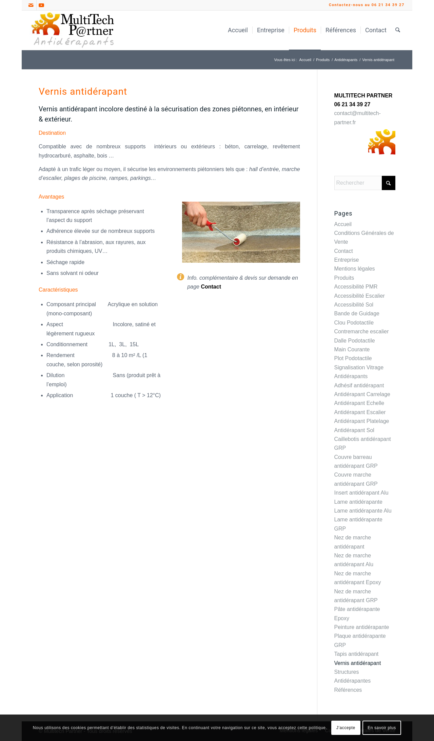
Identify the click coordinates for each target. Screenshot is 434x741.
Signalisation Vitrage (359, 367)
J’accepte (345, 727)
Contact (211, 287)
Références (348, 690)
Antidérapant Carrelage (362, 394)
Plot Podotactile (353, 358)
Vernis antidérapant (357, 663)
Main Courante (352, 349)
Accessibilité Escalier (359, 296)
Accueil (343, 224)
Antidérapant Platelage (361, 421)
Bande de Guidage (356, 313)
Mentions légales (354, 269)
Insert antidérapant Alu (361, 493)
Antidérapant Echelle (359, 403)
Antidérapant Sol (354, 430)
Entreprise (346, 260)
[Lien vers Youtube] (42, 5)
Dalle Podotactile (354, 341)
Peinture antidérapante (361, 627)
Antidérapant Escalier (360, 412)
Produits (344, 278)
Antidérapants (351, 376)
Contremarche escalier (361, 331)
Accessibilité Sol (354, 305)
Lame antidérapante (358, 502)
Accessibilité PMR (356, 287)
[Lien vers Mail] (31, 5)
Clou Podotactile (354, 323)
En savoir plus (382, 727)
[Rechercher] (398, 30)
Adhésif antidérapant (359, 385)
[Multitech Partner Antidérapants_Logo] (72, 30)
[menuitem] (237, 30)
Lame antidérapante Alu (363, 511)
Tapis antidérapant (356, 654)
